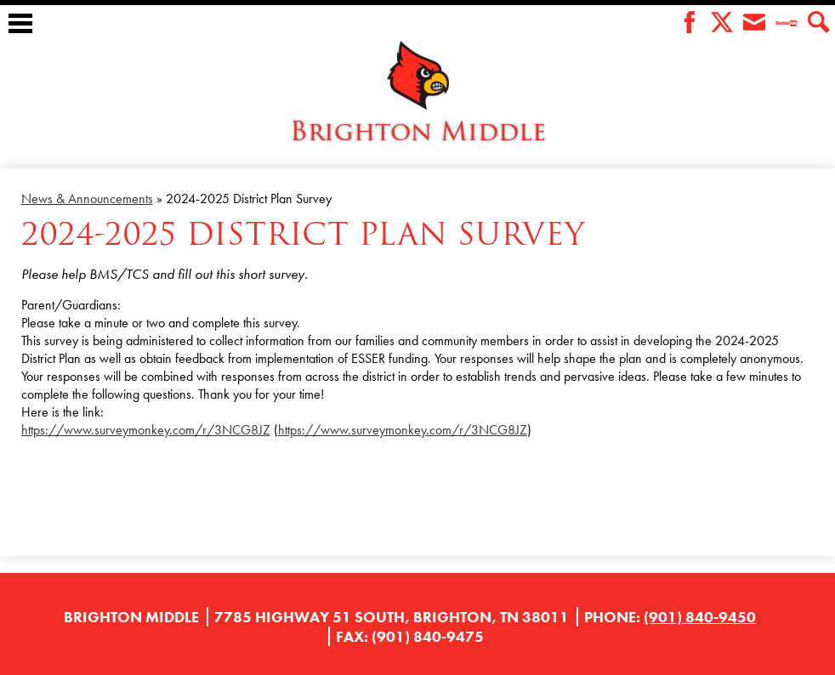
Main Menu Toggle (20, 23)
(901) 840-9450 (700, 617)
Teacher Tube (786, 23)
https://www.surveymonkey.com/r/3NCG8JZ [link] (145, 430)
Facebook (689, 23)
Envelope (754, 23)
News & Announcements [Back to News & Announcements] (87, 198)
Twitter (722, 23)
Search (818, 23)
